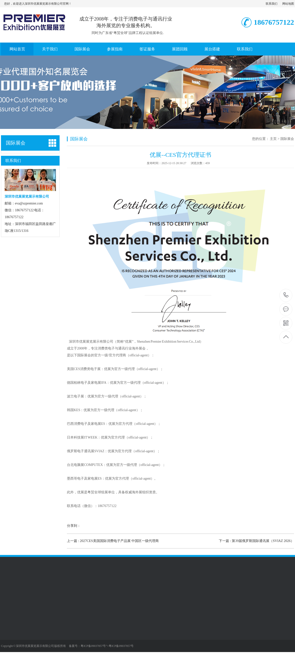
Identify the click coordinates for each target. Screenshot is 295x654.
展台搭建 (212, 49)
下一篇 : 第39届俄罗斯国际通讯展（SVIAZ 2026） (256, 541)
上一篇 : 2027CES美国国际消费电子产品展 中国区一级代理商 (113, 541)
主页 (273, 139)
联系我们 (271, 3)
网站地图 (288, 3)
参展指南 (115, 49)
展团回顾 (180, 49)
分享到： (74, 526)
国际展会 (82, 49)
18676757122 (286, 295)
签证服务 (147, 49)
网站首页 (17, 49)
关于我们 (50, 49)
